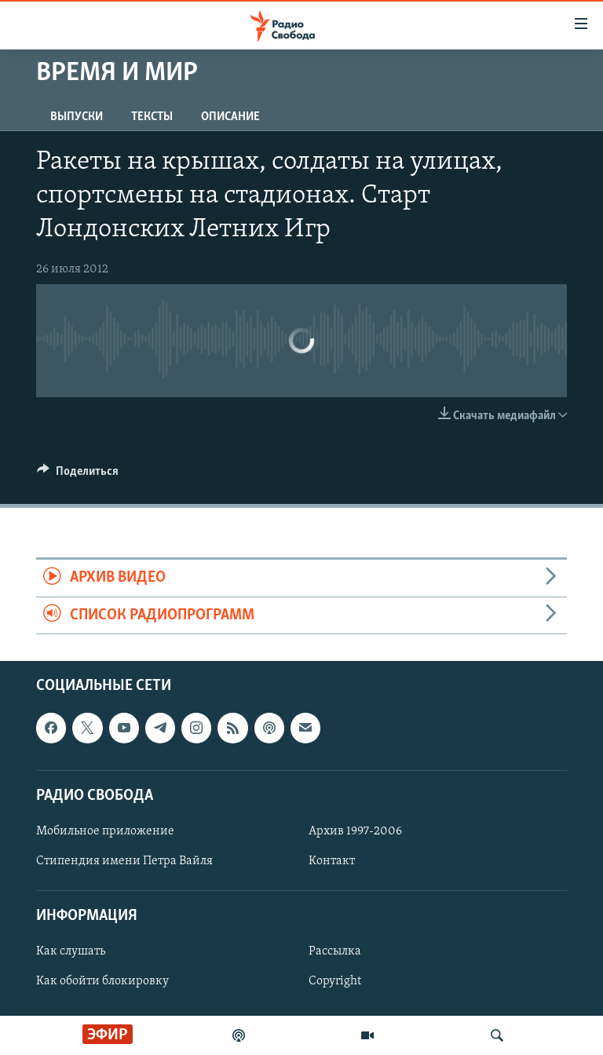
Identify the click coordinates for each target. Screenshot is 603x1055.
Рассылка (335, 951)
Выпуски (76, 117)
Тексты (152, 117)
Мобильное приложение (105, 831)
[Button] (78, 475)
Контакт (332, 861)
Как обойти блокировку (102, 981)
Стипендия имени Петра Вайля (124, 861)
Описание (230, 117)
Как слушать (70, 951)
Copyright (335, 981)
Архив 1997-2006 (355, 831)
